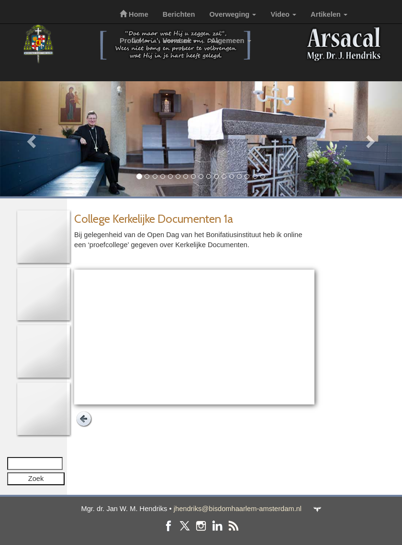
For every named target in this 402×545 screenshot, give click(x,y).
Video (283, 14)
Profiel (134, 40)
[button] (30, 138)
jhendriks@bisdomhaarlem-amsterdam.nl (238, 508)
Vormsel (180, 40)
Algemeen (231, 40)
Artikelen (329, 14)
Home (134, 14)
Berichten (179, 14)
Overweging (232, 14)
